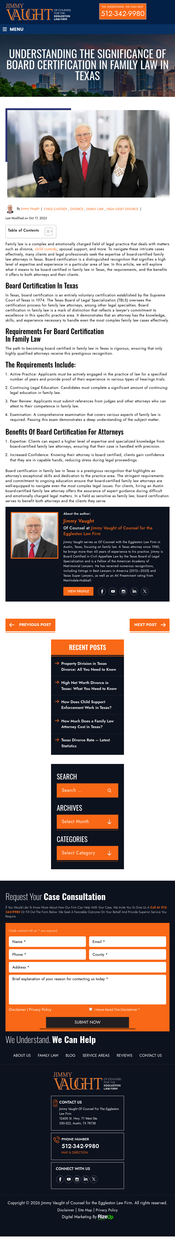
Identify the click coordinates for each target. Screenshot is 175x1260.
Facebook (102, 592)
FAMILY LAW (95, 209)
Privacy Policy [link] (107, 1233)
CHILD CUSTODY (55, 209)
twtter (145, 592)
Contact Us (87, 1079)
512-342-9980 (123, 13)
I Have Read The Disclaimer (117, 1027)
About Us (30, 1073)
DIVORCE (76, 209)
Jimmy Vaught (29, 209)
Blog (85, 1073)
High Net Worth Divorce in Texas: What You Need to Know (86, 697)
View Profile (78, 592)
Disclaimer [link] (64, 1233)
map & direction (75, 1176)
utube (112, 592)
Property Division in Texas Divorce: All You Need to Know (85, 671)
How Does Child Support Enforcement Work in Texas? (87, 720)
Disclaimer (17, 1027)
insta (123, 592)
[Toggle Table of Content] (46, 232)
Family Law (60, 1073)
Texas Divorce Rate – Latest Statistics (86, 760)
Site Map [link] (85, 1233)
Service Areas (113, 1073)
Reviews (146, 1073)
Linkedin (134, 592)
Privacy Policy (40, 1027)
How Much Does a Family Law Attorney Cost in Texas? (88, 740)
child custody (46, 249)
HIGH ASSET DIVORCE (123, 209)
